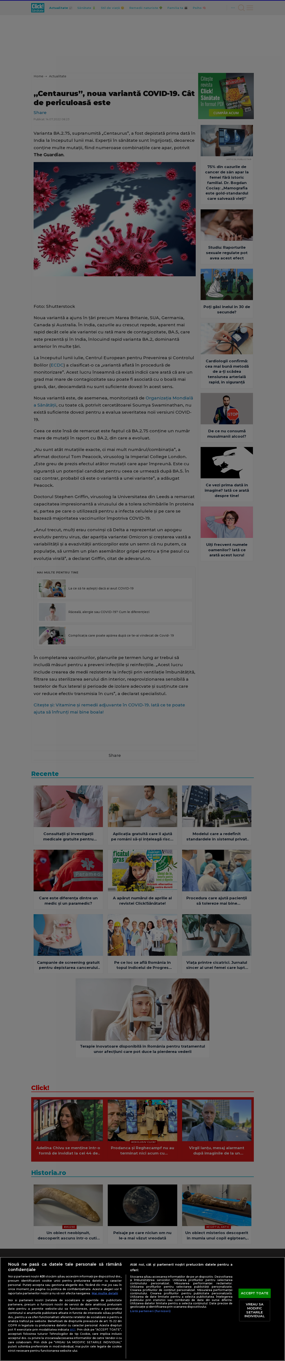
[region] (142, 1309)
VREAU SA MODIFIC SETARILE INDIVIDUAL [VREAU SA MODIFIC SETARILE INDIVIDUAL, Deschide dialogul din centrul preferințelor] (254, 1310)
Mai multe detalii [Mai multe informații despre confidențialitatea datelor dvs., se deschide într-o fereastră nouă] (105, 1293)
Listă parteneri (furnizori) (150, 1311)
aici (72, 1329)
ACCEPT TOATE (254, 1293)
